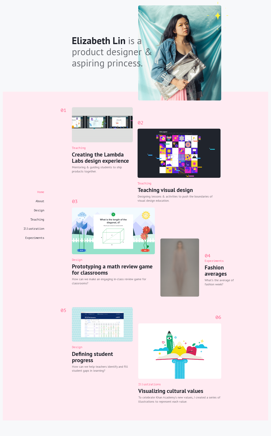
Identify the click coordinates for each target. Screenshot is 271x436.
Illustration (34, 228)
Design (39, 210)
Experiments (34, 237)
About (40, 201)
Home (40, 192)
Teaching (37, 219)
